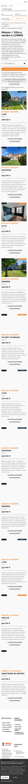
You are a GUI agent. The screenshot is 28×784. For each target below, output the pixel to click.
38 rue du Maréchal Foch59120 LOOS (20, 752)
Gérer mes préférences (7, 781)
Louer (10, 6)
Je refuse (15, 777)
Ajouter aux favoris (15, 171)
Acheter (4, 6)
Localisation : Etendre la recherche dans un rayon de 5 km (14, 80)
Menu (25, 2)
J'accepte (5, 777)
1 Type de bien (14, 84)
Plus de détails (14, 174)
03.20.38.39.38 (20, 756)
